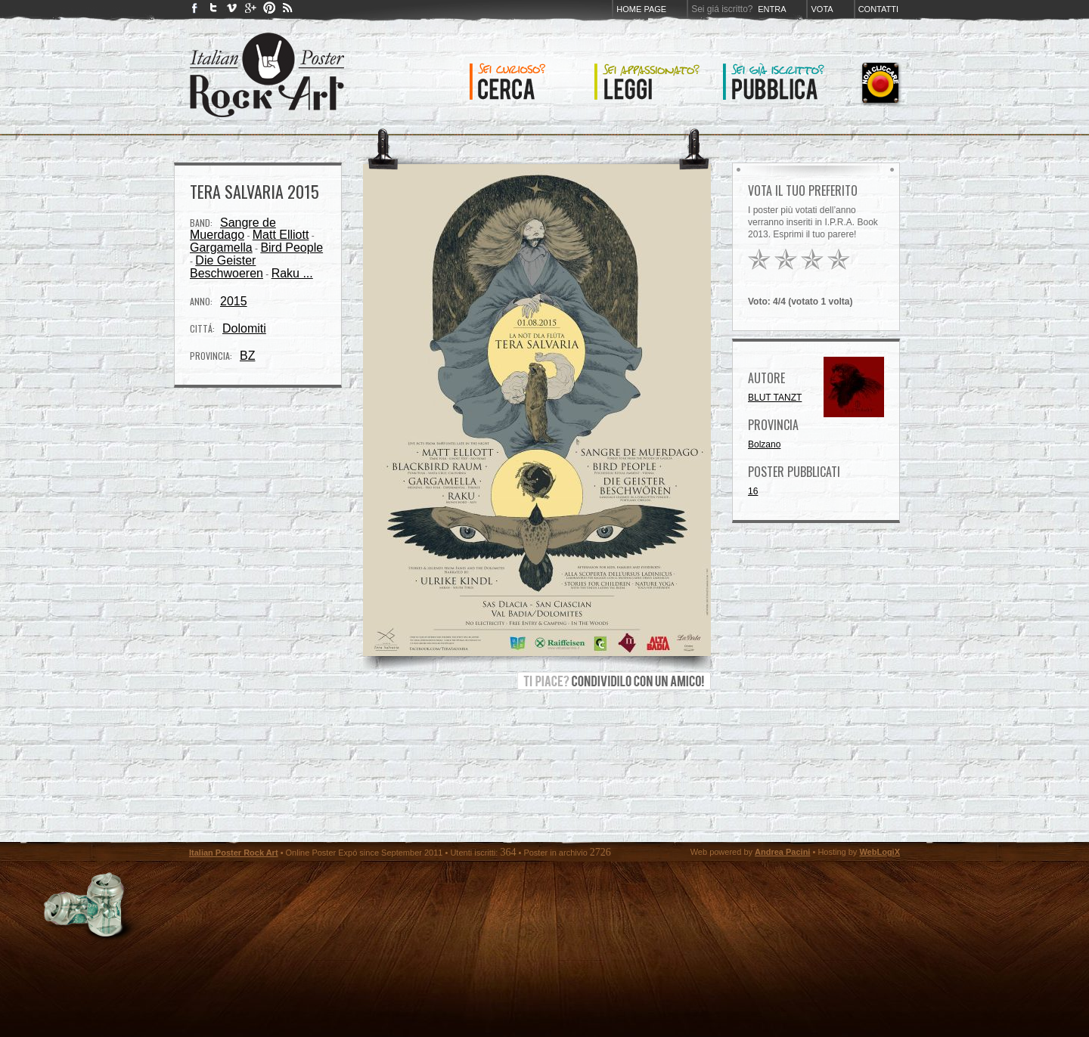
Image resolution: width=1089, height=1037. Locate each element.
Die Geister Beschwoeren (226, 267)
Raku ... (292, 273)
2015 (233, 301)
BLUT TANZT (775, 397)
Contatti (878, 9)
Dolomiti (244, 328)
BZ (247, 355)
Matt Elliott (281, 234)
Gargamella (221, 247)
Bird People (291, 247)
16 (753, 491)
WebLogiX (879, 851)
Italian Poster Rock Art (233, 852)
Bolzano (764, 444)
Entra (772, 9)
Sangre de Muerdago (233, 228)
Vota (822, 9)
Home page (641, 9)
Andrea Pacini (782, 851)
